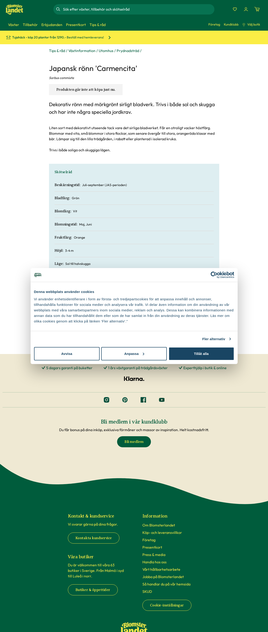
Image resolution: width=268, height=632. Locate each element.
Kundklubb (231, 24)
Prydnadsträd (128, 50)
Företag (214, 24)
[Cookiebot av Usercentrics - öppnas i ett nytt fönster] (214, 275)
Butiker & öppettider (92, 590)
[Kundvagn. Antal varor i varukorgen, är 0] (256, 9)
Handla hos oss (154, 562)
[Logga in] (245, 9)
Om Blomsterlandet (158, 525)
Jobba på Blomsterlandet (163, 576)
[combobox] (138, 9)
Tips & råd (57, 50)
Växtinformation (81, 50)
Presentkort (152, 547)
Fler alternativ (213, 339)
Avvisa (66, 353)
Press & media (153, 554)
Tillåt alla (201, 353)
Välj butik (251, 24)
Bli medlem (133, 442)
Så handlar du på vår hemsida (166, 584)
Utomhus (106, 50)
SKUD (147, 591)
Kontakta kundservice (93, 538)
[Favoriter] (234, 9)
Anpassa (134, 353)
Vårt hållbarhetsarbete (161, 569)
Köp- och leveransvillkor (162, 532)
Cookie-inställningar (167, 605)
